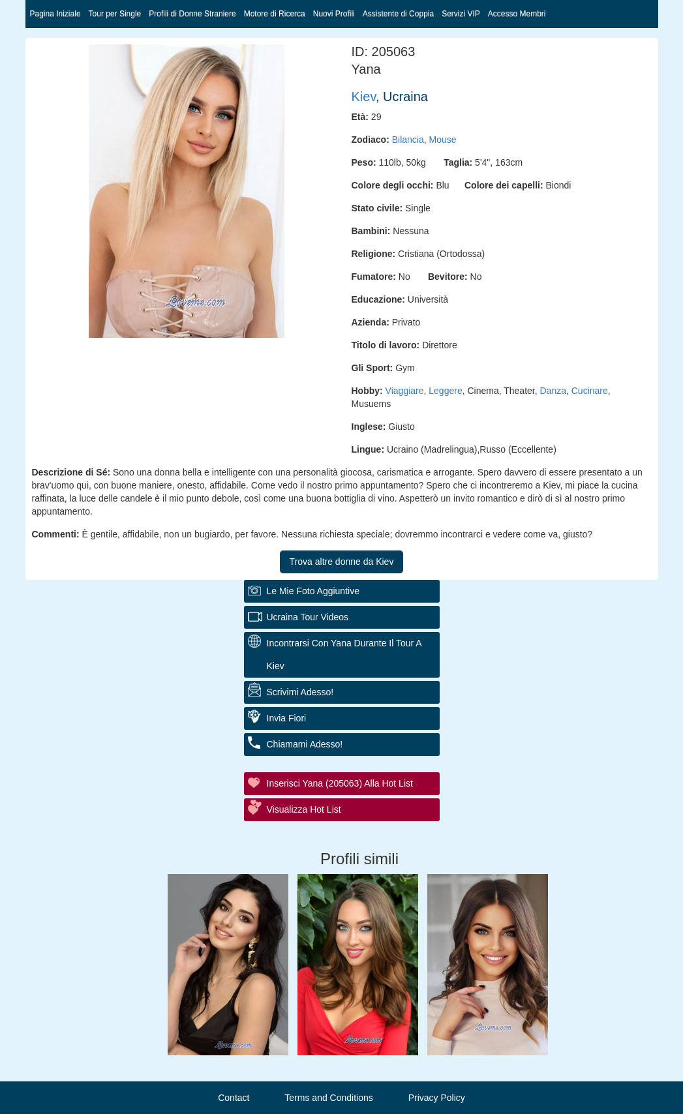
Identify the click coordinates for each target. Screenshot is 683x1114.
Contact (233, 1097)
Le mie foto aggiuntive (313, 591)
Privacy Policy (436, 1097)
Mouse (443, 139)
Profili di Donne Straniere (192, 13)
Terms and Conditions (328, 1097)
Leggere (445, 390)
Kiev (364, 96)
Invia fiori (287, 718)
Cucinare (589, 390)
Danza (553, 390)
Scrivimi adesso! (300, 692)
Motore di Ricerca (274, 13)
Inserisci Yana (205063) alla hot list (340, 783)
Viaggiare (405, 390)
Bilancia (408, 139)
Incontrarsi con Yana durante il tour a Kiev (344, 654)
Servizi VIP (461, 13)
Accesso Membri (517, 13)
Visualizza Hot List (304, 809)
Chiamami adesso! (305, 744)
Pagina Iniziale (55, 13)
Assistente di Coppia (398, 13)
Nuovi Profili (334, 13)
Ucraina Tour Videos (308, 617)
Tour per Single (115, 13)
